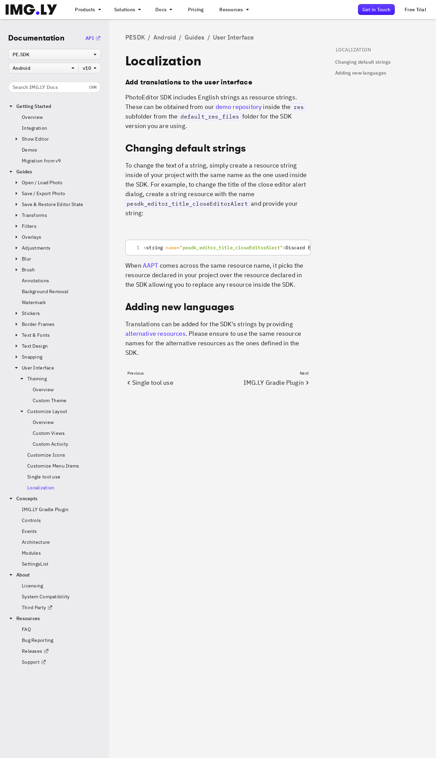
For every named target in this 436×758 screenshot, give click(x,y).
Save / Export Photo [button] (39, 193)
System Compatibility (46, 597)
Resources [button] (24, 618)
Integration (34, 128)
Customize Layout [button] (43, 411)
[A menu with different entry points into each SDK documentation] (163, 9)
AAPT (150, 265)
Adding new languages (361, 73)
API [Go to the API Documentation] (93, 38)
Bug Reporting (37, 640)
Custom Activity (50, 444)
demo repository (239, 107)
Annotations (35, 281)
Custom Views (49, 433)
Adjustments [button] (32, 248)
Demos (29, 150)
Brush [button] (24, 270)
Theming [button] (33, 379)
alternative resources (155, 333)
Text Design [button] (31, 346)
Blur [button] (22, 259)
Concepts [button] (22, 498)
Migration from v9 (41, 161)
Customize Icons (46, 455)
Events (29, 531)
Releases (35, 651)
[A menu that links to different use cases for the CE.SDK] (127, 9)
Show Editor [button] (31, 139)
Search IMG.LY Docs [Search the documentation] (55, 87)
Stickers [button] (27, 313)
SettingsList (35, 564)
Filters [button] (25, 226)
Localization (40, 488)
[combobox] (54, 54)
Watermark (34, 302)
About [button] (19, 575)
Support (34, 662)
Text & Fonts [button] (32, 335)
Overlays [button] (27, 237)
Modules (31, 553)
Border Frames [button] (34, 324)
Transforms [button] (30, 215)
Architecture (36, 542)
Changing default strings (363, 62)
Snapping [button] (28, 357)
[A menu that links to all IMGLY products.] (87, 9)
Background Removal (45, 291)
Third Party (37, 607)
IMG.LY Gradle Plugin (45, 509)
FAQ (26, 629)
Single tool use (43, 477)
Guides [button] (20, 172)
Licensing (32, 586)
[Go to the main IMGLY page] (31, 9)
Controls (31, 520)
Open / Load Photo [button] (38, 182)
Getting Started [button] (29, 106)
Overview (32, 117)
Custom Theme (49, 400)
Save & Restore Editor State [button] (48, 204)
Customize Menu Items (53, 466)
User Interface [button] (34, 368)
